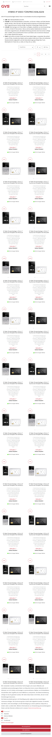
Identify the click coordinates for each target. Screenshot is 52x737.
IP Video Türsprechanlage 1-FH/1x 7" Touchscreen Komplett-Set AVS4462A (13, 433)
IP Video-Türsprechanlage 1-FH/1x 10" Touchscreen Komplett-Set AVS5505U (13, 534)
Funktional (7, 720)
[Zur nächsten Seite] (49, 54)
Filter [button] (46, 47)
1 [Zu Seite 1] (38, 54)
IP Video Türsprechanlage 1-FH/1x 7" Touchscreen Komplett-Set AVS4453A (39, 433)
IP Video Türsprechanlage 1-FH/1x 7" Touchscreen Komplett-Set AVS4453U (13, 332)
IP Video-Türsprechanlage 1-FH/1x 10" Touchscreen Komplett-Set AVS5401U (13, 484)
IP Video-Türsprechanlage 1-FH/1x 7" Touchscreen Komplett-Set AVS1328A (13, 182)
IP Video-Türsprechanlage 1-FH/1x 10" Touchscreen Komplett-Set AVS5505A (39, 633)
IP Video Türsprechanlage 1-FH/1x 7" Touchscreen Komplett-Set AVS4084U (13, 281)
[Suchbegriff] (34, 6)
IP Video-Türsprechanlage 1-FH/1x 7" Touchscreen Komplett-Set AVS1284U (13, 133)
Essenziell (7, 711)
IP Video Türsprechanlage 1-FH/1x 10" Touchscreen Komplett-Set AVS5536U (39, 682)
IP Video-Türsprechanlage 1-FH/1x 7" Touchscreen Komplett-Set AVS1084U (39, 83)
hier (46, 25)
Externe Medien (8, 716)
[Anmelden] (6, 2)
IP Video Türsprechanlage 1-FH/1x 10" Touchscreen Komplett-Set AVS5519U (13, 682)
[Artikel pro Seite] (38, 47)
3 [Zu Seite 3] (45, 54)
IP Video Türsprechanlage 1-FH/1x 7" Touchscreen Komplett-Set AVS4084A (13, 383)
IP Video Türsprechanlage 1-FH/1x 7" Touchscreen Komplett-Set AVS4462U (39, 281)
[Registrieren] (16, 2)
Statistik (6, 714)
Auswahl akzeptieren (26, 734)
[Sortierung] (26, 47)
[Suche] (44, 6)
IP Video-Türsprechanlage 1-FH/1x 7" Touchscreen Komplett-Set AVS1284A (39, 232)
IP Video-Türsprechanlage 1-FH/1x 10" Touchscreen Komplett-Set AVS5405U (39, 484)
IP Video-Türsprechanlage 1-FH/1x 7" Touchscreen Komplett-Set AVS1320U (39, 133)
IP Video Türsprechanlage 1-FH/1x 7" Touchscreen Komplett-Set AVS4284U (39, 332)
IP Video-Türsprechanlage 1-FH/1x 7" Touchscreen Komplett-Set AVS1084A (39, 182)
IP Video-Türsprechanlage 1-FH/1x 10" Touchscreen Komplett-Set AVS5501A (13, 583)
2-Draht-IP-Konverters (16, 29)
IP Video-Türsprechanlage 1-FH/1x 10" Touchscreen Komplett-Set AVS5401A (39, 583)
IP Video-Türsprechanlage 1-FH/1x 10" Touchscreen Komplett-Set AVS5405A (13, 633)
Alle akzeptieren (26, 726)
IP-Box (11, 38)
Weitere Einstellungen (7, 723)
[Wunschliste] (27, 2)
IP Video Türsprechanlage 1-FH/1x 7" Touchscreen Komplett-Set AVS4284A (39, 383)
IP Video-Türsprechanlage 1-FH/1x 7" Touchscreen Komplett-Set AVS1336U (13, 83)
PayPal (6, 718)
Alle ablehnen (26, 730)
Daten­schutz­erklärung (34, 708)
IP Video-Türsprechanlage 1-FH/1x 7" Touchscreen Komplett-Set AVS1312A (13, 232)
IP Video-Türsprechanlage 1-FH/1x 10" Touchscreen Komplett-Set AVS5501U (39, 534)
